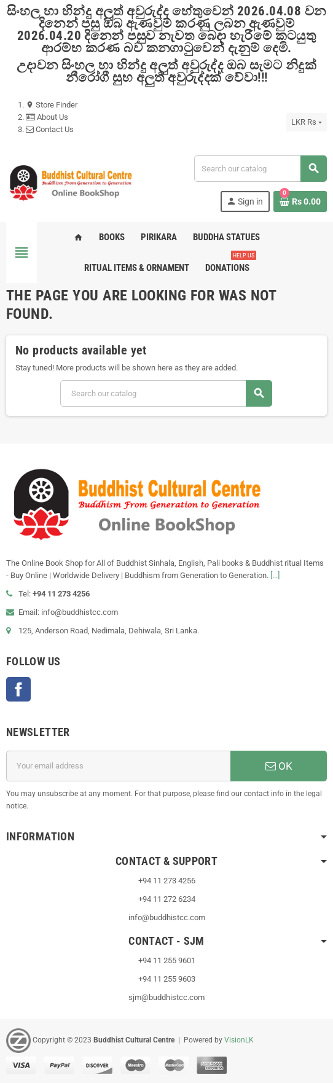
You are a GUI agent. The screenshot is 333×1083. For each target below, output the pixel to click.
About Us (47, 117)
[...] (275, 575)
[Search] (260, 168)
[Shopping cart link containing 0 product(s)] (300, 201)
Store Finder (51, 104)
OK (278, 766)
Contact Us (50, 129)
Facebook (18, 689)
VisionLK (239, 1040)
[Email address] (118, 766)
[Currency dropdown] (306, 122)
